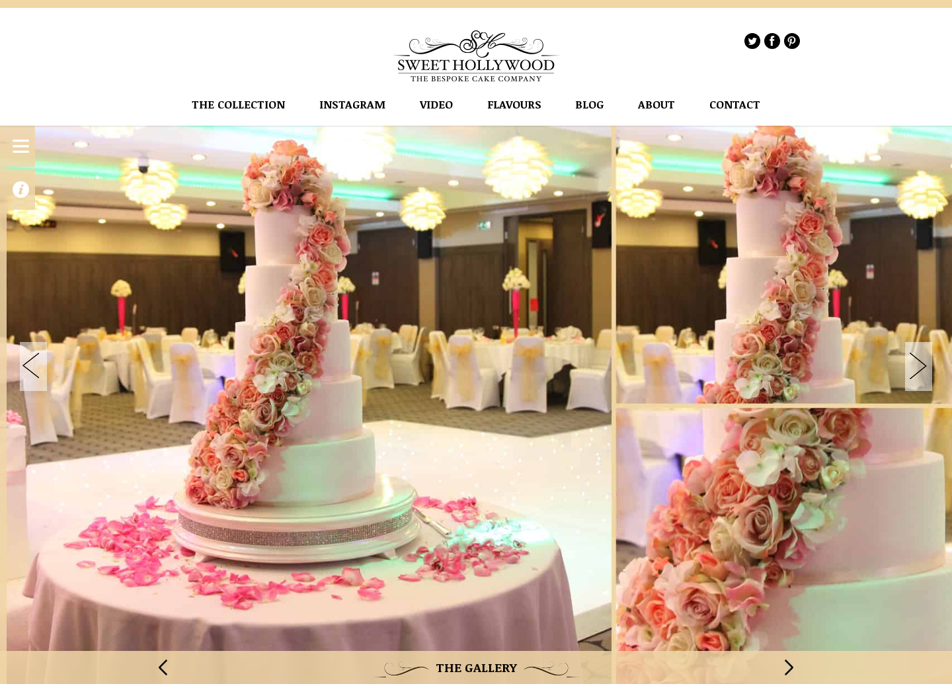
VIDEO (436, 105)
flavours (514, 105)
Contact (734, 105)
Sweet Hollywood (476, 55)
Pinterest (792, 41)
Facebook (772, 41)
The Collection (238, 105)
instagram (352, 105)
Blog (589, 105)
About (656, 105)
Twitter (752, 41)
